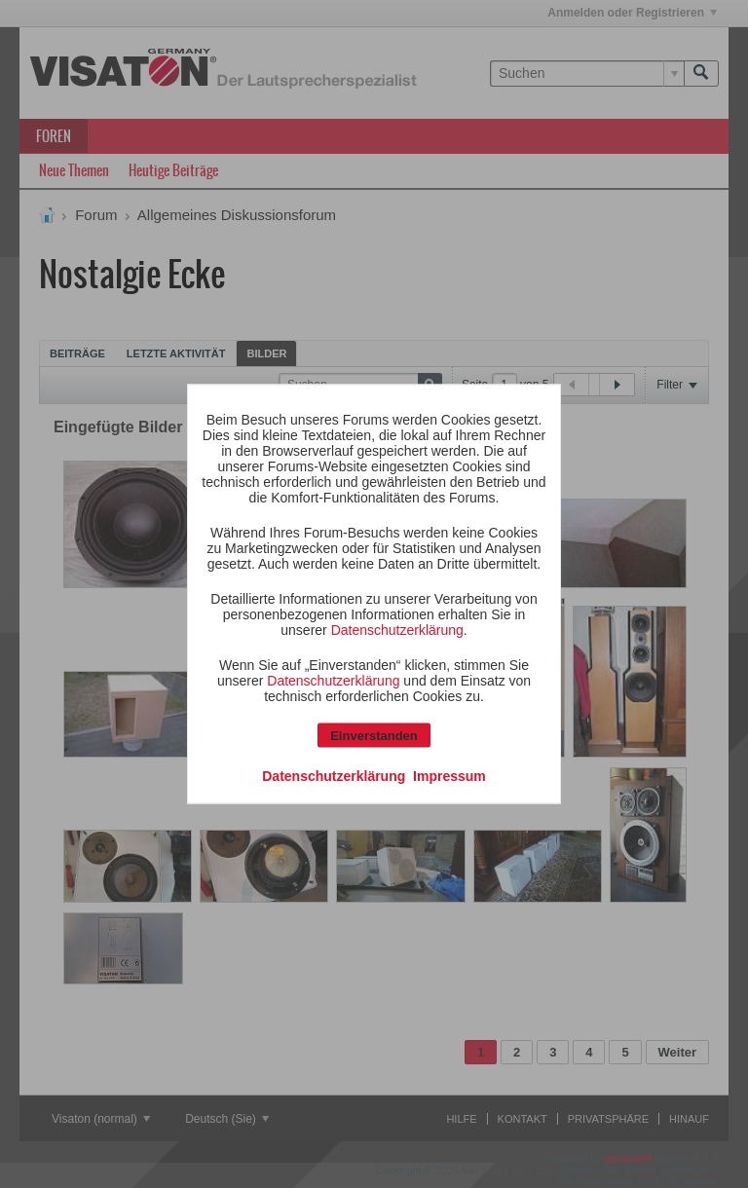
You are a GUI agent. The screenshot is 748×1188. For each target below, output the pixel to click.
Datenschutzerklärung (397, 630)
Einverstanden (374, 735)
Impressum (449, 776)
